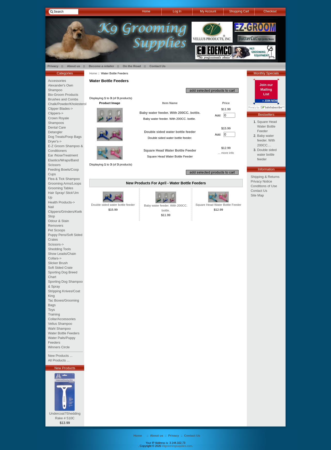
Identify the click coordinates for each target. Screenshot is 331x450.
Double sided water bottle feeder (170, 132)
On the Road (132, 66)
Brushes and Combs (63, 99)
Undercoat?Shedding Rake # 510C (64, 414)
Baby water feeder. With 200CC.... (266, 140)
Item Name (169, 103)
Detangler (55, 132)
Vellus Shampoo (60, 324)
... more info (226, 152)
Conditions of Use (264, 186)
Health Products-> (61, 202)
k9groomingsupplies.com (177, 445)
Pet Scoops (56, 230)
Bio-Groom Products (63, 95)
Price (226, 103)
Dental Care (57, 127)
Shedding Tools (59, 249)
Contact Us (157, 66)
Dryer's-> (54, 141)
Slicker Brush (58, 263)
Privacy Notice (261, 181)
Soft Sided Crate (60, 268)
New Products (64, 368)
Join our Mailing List (266, 89)
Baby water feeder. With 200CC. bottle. (169, 113)
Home (93, 73)
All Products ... (58, 360)
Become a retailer (101, 66)
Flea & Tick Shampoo (64, 179)
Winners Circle (59, 347)
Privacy (53, 66)
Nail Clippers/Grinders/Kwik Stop (65, 211)
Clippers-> (55, 113)
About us (73, 66)
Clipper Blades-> (60, 108)
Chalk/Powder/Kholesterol (67, 104)
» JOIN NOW (270, 100)
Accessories (57, 81)
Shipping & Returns (265, 177)
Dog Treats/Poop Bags (65, 137)
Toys (51, 310)
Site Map (257, 195)
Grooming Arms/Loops (64, 183)
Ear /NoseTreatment (63, 155)
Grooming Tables (60, 188)
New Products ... (60, 356)
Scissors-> (56, 244)
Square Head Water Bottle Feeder (170, 150)
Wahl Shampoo (59, 328)
